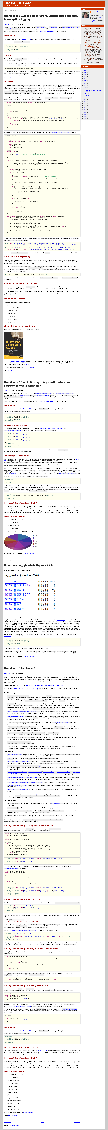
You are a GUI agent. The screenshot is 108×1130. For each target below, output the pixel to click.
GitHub (27, 364)
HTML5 (86, 39)
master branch (61, 620)
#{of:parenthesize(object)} (17, 785)
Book (84, 30)
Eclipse (99, 35)
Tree (95, 57)
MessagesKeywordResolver (43, 393)
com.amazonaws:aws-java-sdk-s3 (61, 132)
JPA (96, 41)
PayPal (92, 22)
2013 (85, 105)
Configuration (93, 31)
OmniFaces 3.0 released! (19, 668)
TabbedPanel (97, 55)
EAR (95, 35)
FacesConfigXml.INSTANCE (41, 395)
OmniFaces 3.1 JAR (25, 409)
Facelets (99, 36)
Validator (89, 59)
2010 (85, 111)
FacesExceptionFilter (14, 29)
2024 (85, 74)
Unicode (86, 58)
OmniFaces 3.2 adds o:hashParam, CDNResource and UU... (93, 90)
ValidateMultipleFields (16, 716)
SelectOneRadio (97, 52)
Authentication (99, 28)
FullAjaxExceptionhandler (71, 27)
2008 (85, 115)
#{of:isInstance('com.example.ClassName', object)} (25, 782)
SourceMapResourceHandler (64, 393)
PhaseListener (87, 49)
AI (90, 28)
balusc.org (99, 17)
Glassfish (96, 37)
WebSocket (99, 61)
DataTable (85, 33)
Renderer (87, 51)
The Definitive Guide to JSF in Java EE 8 (15, 361)
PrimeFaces (86, 50)
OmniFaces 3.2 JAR (25, 39)
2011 (85, 109)
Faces (84, 37)
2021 (85, 80)
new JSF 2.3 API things (40, 794)
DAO (101, 32)
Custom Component (93, 32)
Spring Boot (97, 54)
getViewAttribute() (49, 772)
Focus (92, 37)
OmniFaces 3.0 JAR (25, 1031)
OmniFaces (11, 371)
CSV (87, 32)
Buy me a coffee (93, 20)
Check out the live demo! (11, 78)
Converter (99, 31)
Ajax (94, 28)
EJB (84, 36)
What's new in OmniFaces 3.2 (48, 31)
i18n (90, 39)
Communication (93, 30)
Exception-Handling (92, 36)
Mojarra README (42, 1050)
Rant (96, 50)
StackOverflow (89, 55)
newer (18, 648)
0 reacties (31, 367)
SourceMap (12, 473)
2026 (85, 71)
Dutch (91, 35)
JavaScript (86, 41)
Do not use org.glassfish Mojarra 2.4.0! (28, 565)
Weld (88, 62)
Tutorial (100, 57)
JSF (9, 1116)
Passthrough (88, 47)
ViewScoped (91, 61)
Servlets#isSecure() (32, 778)
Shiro (92, 54)
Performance (96, 47)
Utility (84, 59)
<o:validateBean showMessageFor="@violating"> (24, 711)
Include (99, 39)
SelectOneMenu (89, 52)
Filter (88, 37)
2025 (85, 72)
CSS (84, 32)
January (87, 95)
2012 (85, 107)
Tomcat (91, 57)
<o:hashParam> (40, 27)
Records (100, 50)
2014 (85, 103)
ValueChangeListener (98, 59)
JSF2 (87, 43)
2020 (85, 82)
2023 (85, 76)
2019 (85, 84)
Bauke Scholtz (95, 12)
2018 (85, 85)
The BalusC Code (17, 3)
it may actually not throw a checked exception (18, 1006)
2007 (85, 116)
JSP (91, 43)
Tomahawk (85, 57)
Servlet (87, 54)
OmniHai (98, 46)
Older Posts (77, 1122)
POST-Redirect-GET (97, 49)
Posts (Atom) (15, 1125)
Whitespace (92, 62)
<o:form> (10, 704)
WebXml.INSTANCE (23, 395)
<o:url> (10, 758)
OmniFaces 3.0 (8, 673)
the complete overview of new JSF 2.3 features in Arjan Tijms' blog (44, 685)
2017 (85, 98)
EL (87, 36)
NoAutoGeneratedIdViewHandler (18, 789)
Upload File (92, 58)
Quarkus (92, 50)
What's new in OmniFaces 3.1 (48, 401)
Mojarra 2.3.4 (7, 636)
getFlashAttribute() (35, 772)
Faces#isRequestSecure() (16, 778)
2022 (85, 78)
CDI (87, 30)
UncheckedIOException (70, 1009)
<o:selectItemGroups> (15, 754)
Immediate (94, 39)
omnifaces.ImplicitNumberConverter (20, 761)
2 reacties (31, 656)
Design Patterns (93, 33)
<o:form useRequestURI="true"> (18, 696)
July (86, 87)
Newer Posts (7, 1122)
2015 (85, 101)
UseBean (99, 58)
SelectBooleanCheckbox (95, 51)
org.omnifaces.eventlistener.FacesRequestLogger (24, 766)
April (86, 94)
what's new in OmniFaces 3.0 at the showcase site (25, 688)
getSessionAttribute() (64, 772)
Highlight (100, 37)
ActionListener (86, 28)
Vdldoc (85, 61)
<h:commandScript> (57, 803)
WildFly (97, 62)
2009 (85, 113)
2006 (85, 118)
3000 (85, 69)
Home (42, 1122)
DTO (87, 35)
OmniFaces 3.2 (8, 24)
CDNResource (53, 27)
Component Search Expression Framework (51, 428)
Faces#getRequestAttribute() (17, 772)
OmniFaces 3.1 (8, 390)
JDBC (92, 41)
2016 (85, 100)
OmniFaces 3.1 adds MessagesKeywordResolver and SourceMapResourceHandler (37, 383)
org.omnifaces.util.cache (61, 722)
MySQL (97, 44)
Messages (92, 44)
